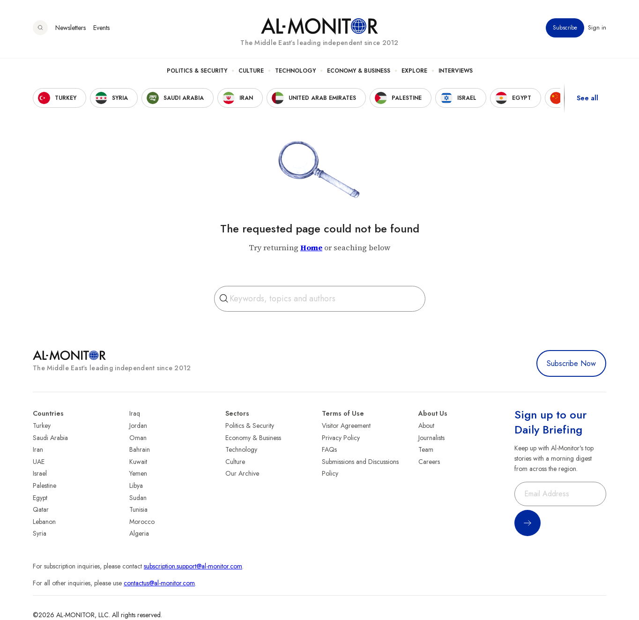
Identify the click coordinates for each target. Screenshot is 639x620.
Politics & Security (197, 71)
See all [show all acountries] (587, 98)
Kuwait (138, 461)
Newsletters (70, 27)
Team (425, 449)
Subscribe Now (571, 363)
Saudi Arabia (50, 437)
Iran (38, 449)
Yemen (138, 473)
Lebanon (44, 521)
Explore (414, 71)
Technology (295, 71)
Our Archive (242, 473)
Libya (136, 485)
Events (101, 27)
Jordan (138, 425)
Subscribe (565, 27)
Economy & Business (358, 71)
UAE (39, 461)
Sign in (597, 27)
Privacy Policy (341, 437)
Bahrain (139, 449)
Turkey (42, 425)
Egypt (40, 497)
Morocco (142, 521)
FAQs (329, 449)
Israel (40, 473)
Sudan (138, 497)
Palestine (44, 485)
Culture (251, 71)
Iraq (134, 413)
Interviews (455, 71)
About (426, 425)
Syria (39, 533)
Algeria (139, 533)
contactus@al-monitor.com (159, 583)
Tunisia (138, 509)
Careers (429, 461)
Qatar (41, 509)
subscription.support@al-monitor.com (193, 566)
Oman (138, 437)
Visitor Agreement (346, 425)
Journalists (431, 437)
